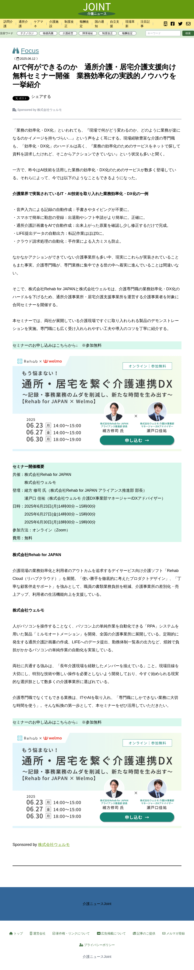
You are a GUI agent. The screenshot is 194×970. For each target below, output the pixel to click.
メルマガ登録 (173, 933)
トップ (16, 933)
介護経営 (68, 33)
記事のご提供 (144, 933)
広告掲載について (111, 933)
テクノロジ (27, 33)
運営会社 (38, 933)
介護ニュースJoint (97, 904)
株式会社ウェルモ (49, 110)
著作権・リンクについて (71, 933)
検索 (188, 33)
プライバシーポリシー (97, 945)
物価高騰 (48, 33)
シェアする (41, 96)
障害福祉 (87, 33)
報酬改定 (127, 33)
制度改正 (107, 33)
